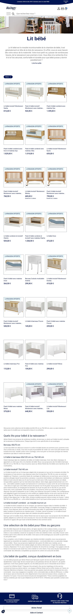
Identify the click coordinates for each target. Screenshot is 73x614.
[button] (3, 611)
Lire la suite (36, 63)
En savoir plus (66, 1)
